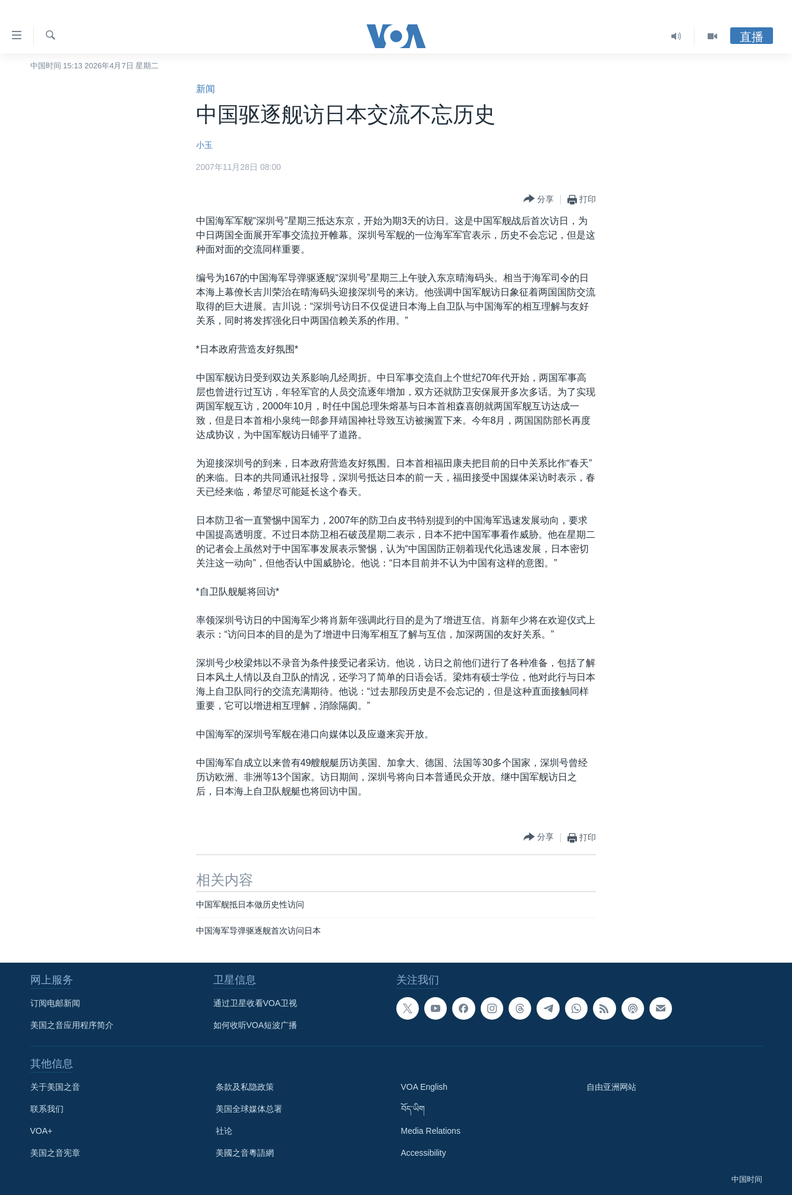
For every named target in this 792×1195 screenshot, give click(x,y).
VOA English (424, 1087)
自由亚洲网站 (611, 1087)
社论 (224, 1131)
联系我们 (47, 1109)
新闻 (205, 89)
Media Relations (430, 1131)
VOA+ (41, 1131)
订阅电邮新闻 (55, 1003)
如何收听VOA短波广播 (255, 1025)
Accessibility (423, 1153)
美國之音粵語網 (245, 1153)
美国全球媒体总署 (249, 1109)
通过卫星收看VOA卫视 (255, 1003)
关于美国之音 (55, 1087)
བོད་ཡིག (413, 1109)
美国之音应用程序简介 (71, 1025)
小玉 (204, 145)
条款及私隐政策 (245, 1087)
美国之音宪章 (55, 1153)
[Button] (538, 199)
